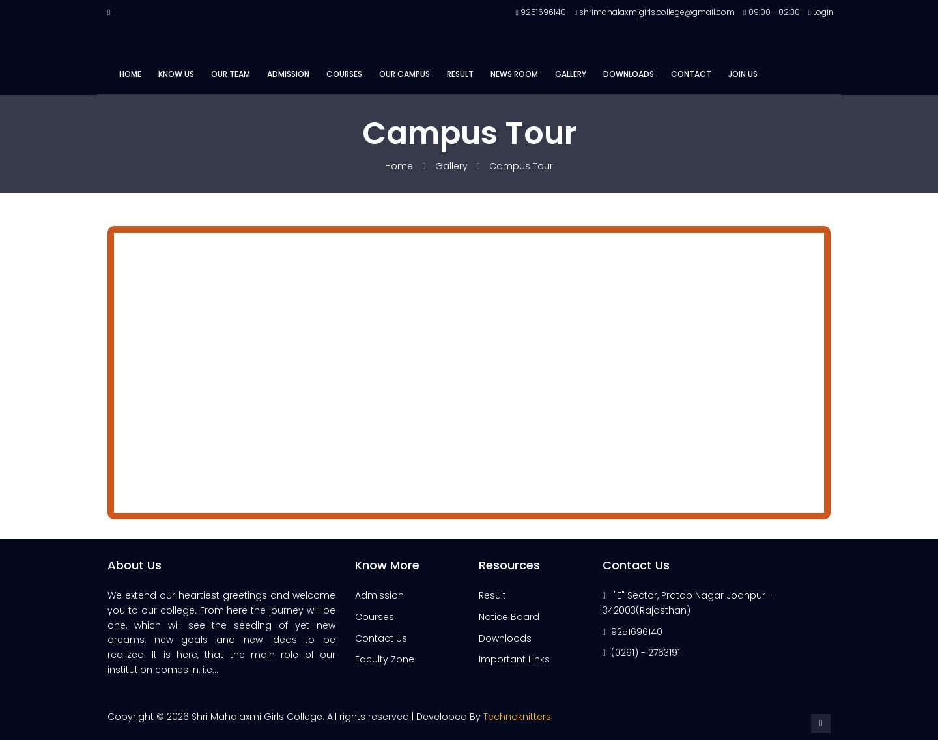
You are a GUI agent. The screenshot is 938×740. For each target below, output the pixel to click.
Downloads (628, 73)
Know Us (176, 73)
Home (130, 73)
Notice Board (509, 616)
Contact (691, 73)
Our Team (230, 73)
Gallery (570, 73)
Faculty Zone (384, 659)
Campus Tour (521, 166)
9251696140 (636, 631)
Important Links (514, 659)
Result (460, 73)
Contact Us (381, 638)
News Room (514, 73)
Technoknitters (517, 716)
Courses (344, 73)
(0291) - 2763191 (645, 652)
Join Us (743, 73)
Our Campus (404, 73)
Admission (288, 73)
